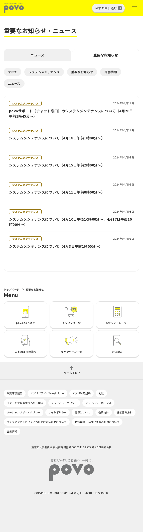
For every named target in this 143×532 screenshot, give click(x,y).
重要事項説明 (15, 393)
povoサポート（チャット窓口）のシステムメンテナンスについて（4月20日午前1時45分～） (71, 113)
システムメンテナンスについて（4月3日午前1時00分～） (56, 246)
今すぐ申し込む (106, 8)
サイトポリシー (57, 412)
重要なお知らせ (105, 54)
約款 (101, 393)
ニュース (37, 54)
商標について (82, 412)
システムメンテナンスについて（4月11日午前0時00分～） (57, 192)
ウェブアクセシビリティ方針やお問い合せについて (37, 422)
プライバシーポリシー (64, 403)
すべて (12, 72)
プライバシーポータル (98, 403)
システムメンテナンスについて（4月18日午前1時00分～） (57, 137)
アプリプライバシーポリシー (47, 393)
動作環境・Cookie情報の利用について (97, 422)
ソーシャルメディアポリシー (23, 412)
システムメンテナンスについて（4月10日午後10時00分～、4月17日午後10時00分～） (70, 222)
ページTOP (71, 372)
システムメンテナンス (44, 72)
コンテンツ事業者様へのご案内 (25, 403)
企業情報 (12, 431)
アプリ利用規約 (81, 393)
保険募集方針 (125, 412)
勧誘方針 (103, 412)
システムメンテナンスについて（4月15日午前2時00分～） (57, 164)
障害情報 (110, 72)
